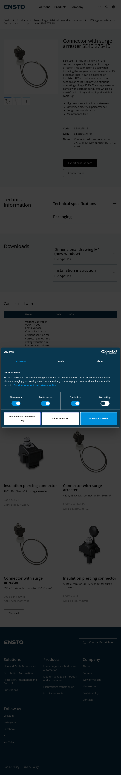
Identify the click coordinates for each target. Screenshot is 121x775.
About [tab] (100, 361)
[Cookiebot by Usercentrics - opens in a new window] (103, 352)
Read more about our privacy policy (35, 385)
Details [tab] (60, 361)
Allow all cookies (99, 418)
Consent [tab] (21, 361)
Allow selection (60, 418)
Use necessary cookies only (22, 418)
